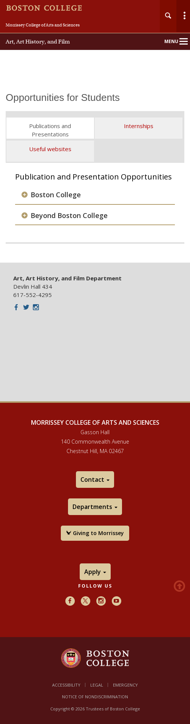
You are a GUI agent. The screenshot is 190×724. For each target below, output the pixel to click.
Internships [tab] (138, 126)
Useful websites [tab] (50, 149)
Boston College (56, 194)
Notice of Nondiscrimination (95, 696)
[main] (95, 172)
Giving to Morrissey (95, 533)
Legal (96, 685)
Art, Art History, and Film (38, 41)
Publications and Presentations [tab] (50, 130)
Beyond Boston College (69, 215)
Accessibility (66, 685)
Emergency (125, 685)
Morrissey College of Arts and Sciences (43, 25)
